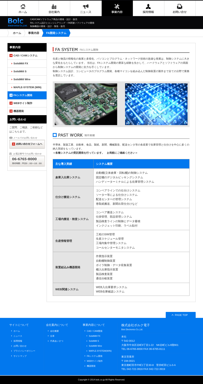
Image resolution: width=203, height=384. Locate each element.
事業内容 (117, 8)
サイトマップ (20, 356)
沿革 (52, 336)
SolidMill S (20, 71)
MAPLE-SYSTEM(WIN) (100, 351)
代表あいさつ (56, 341)
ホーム (23, 8)
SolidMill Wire (21, 79)
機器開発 (18, 111)
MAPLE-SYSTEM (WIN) (27, 87)
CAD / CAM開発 (94, 331)
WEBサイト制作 (22, 103)
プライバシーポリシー (24, 351)
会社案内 (54, 8)
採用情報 (148, 8)
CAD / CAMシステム (25, 55)
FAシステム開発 (22, 95)
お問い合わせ (180, 8)
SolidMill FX (20, 63)
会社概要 (54, 331)
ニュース (86, 8)
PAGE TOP (180, 315)
